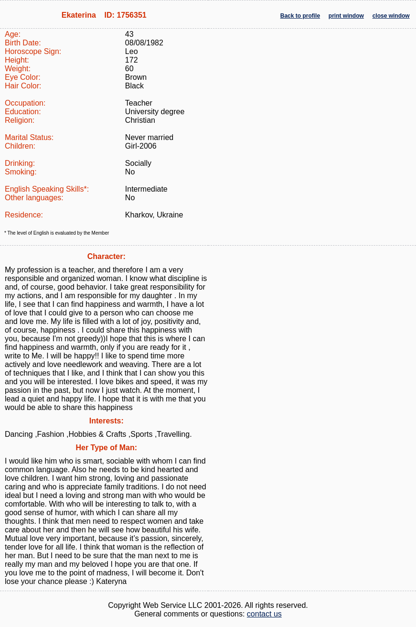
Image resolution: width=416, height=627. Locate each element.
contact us (264, 614)
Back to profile (300, 15)
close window (391, 15)
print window (346, 15)
